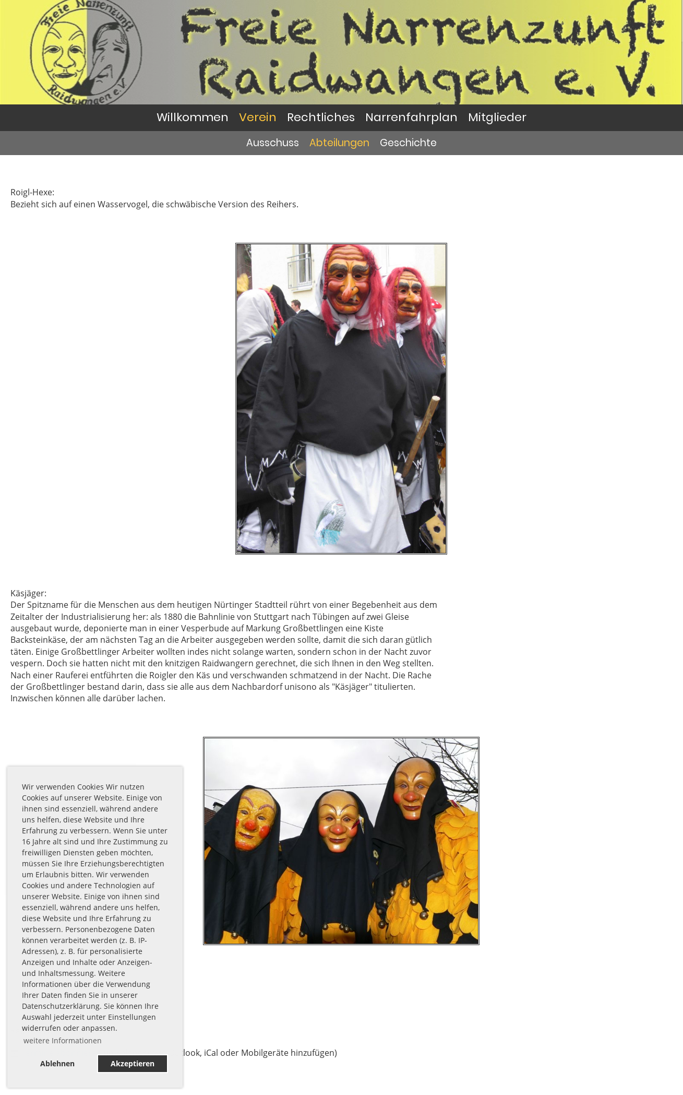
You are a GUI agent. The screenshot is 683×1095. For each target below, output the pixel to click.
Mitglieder (497, 117)
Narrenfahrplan (411, 117)
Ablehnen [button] (57, 1063)
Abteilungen (339, 143)
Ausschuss (272, 143)
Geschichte (408, 143)
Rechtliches (321, 117)
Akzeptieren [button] (132, 1063)
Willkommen (193, 117)
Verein (258, 117)
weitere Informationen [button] (62, 1040)
